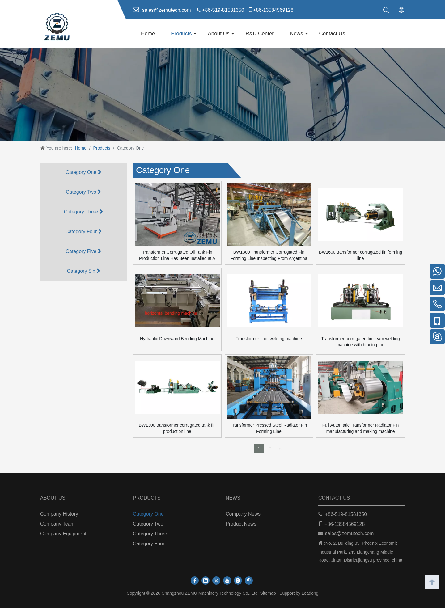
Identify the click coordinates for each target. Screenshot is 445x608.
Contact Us (332, 33)
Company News (243, 514)
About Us (218, 33)
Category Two (83, 192)
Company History (59, 514)
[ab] (222, 94)
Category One (83, 172)
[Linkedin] (205, 580)
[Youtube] (227, 580)
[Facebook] (195, 580)
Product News (241, 523)
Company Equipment (63, 533)
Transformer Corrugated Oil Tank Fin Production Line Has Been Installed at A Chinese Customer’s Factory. (177, 255)
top (432, 581)
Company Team (57, 523)
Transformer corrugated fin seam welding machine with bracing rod (360, 341)
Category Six (83, 271)
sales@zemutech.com (349, 533)
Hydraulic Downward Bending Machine (177, 338)
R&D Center (259, 33)
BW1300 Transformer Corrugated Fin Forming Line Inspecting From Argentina (268, 255)
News (296, 33)
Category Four (83, 231)
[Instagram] (238, 580)
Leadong (310, 593)
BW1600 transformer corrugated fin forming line (360, 255)
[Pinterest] (249, 580)
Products (181, 33)
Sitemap (268, 593)
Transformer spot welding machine (269, 338)
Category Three (83, 212)
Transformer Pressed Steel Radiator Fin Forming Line (269, 428)
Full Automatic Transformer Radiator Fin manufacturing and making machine (360, 428)
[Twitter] (216, 580)
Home (148, 33)
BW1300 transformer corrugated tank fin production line (177, 428)
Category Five (83, 251)
